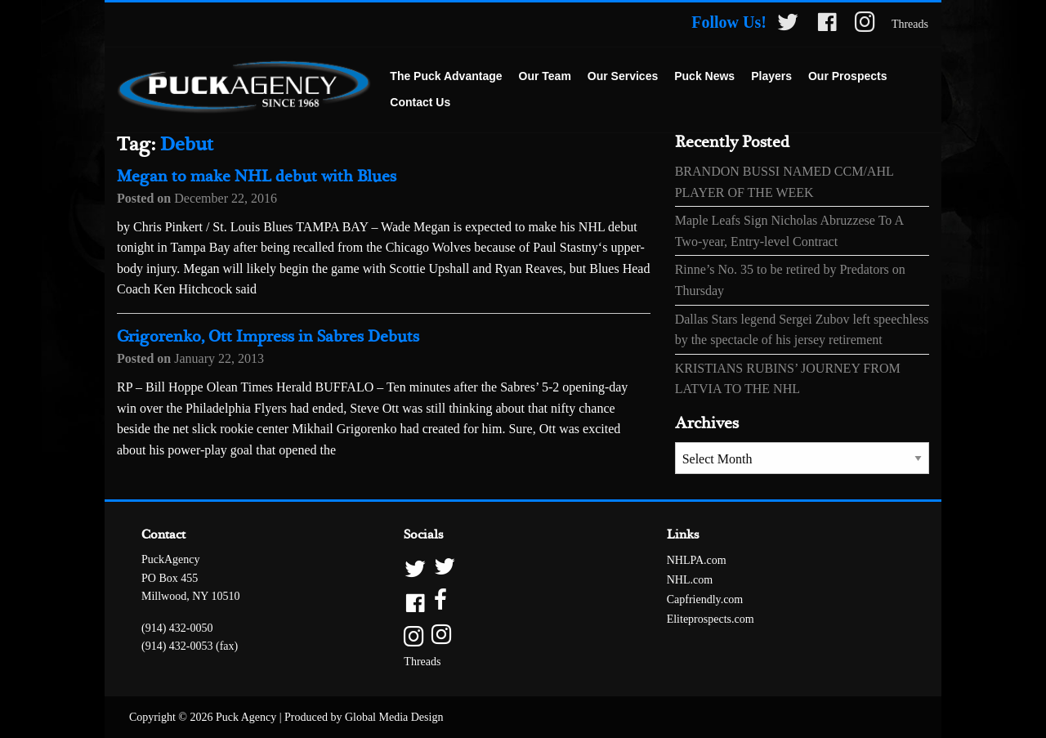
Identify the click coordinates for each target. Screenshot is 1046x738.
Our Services (623, 76)
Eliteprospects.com (710, 619)
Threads (910, 24)
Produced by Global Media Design (363, 717)
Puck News (704, 76)
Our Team (545, 76)
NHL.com (690, 580)
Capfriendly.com (705, 599)
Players (771, 76)
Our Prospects (847, 76)
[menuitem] (445, 77)
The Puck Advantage (446, 76)
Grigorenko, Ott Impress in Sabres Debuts (268, 337)
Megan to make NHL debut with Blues (256, 177)
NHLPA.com (696, 560)
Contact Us (420, 102)
